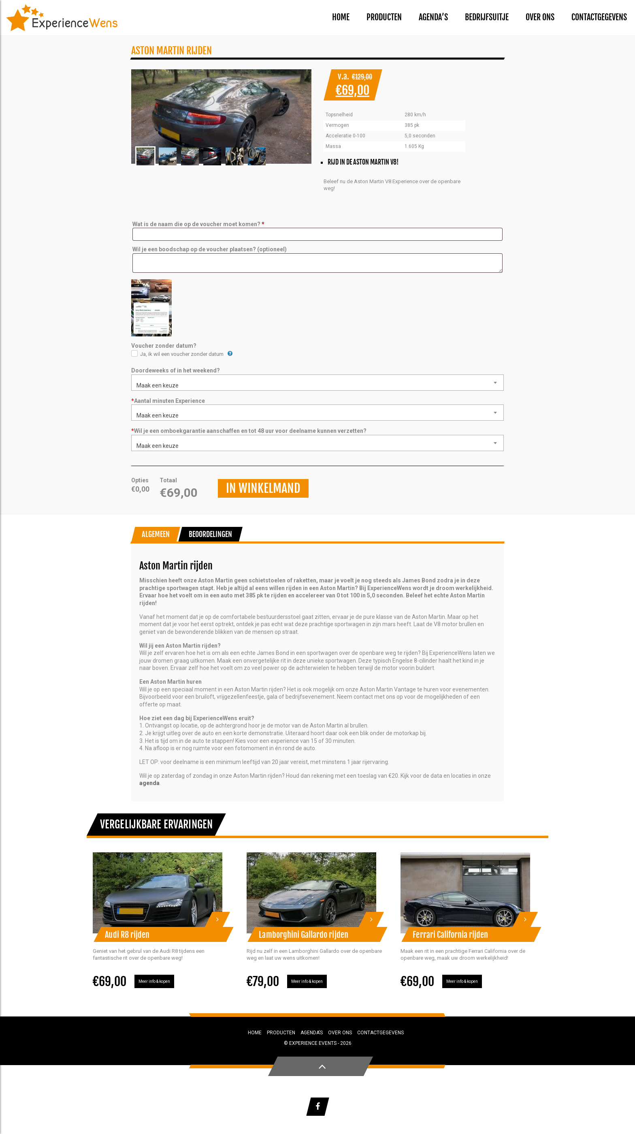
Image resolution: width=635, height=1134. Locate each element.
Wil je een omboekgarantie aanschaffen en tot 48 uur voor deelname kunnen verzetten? (249, 431)
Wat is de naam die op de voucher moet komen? (198, 224)
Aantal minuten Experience (168, 401)
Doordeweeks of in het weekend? (175, 370)
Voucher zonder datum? (163, 345)
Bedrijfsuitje (487, 17)
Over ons (540, 17)
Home (340, 17)
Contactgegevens (599, 17)
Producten (384, 17)
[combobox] (317, 382)
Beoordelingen (210, 533)
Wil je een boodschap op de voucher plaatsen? (209, 249)
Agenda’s (433, 17)
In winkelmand (263, 488)
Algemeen (156, 533)
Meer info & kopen (154, 981)
